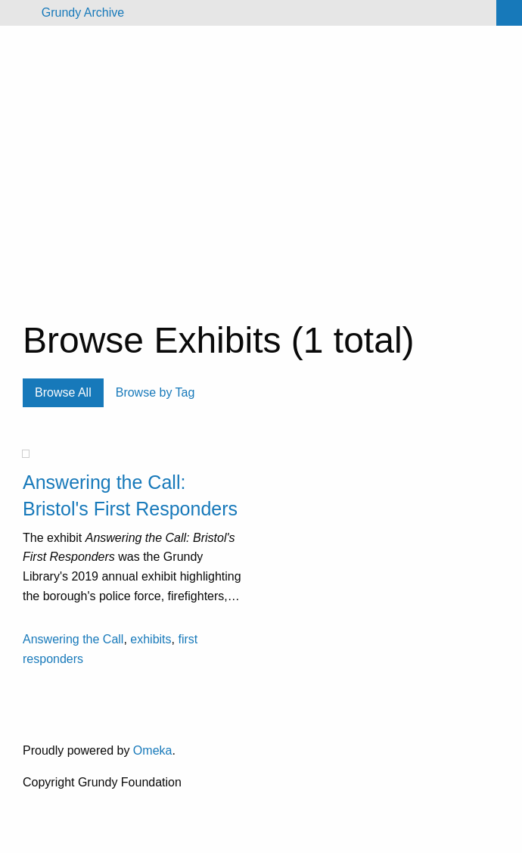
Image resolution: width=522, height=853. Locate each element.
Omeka (152, 750)
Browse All (63, 392)
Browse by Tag (155, 392)
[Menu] (18, 13)
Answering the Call (73, 639)
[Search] (509, 13)
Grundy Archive (83, 12)
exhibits (150, 639)
